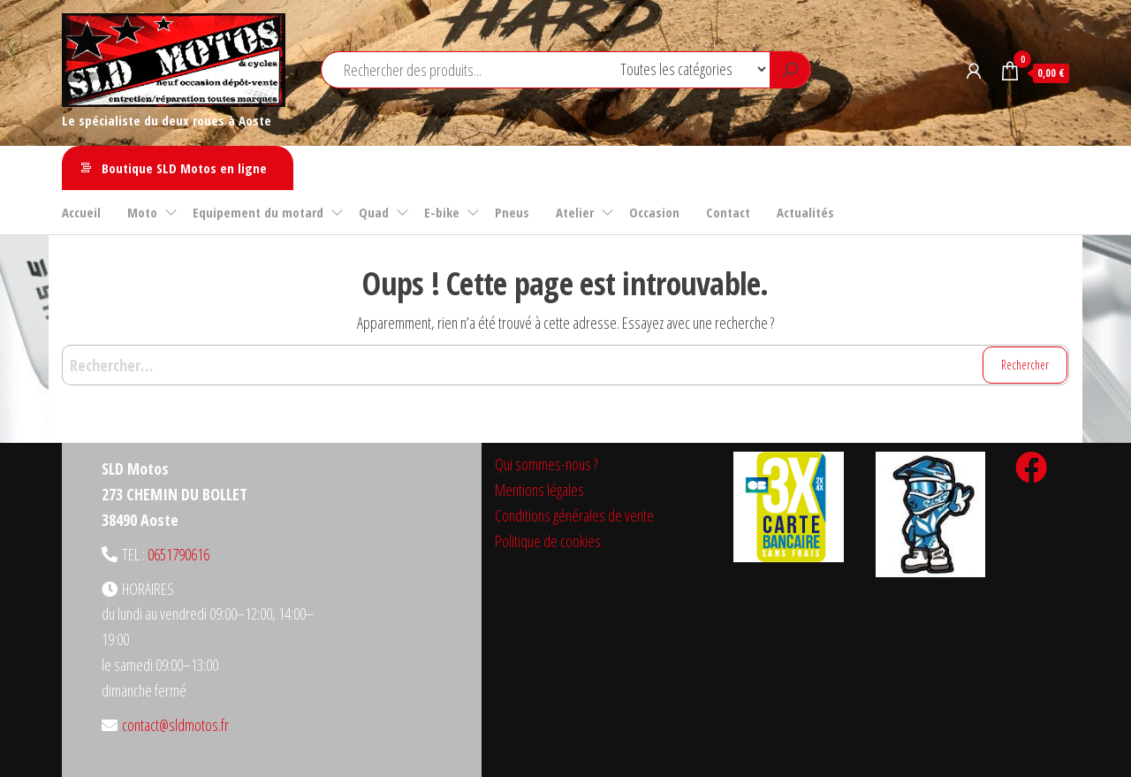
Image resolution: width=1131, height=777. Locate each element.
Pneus (512, 212)
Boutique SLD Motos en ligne (184, 168)
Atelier (575, 212)
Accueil (81, 212)
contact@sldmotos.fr (175, 724)
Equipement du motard (258, 212)
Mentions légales (539, 489)
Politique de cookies (548, 541)
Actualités (805, 212)
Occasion (654, 212)
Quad (374, 212)
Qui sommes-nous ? (546, 464)
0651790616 (178, 554)
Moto (142, 212)
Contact (728, 212)
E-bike (441, 212)
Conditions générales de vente (574, 515)
